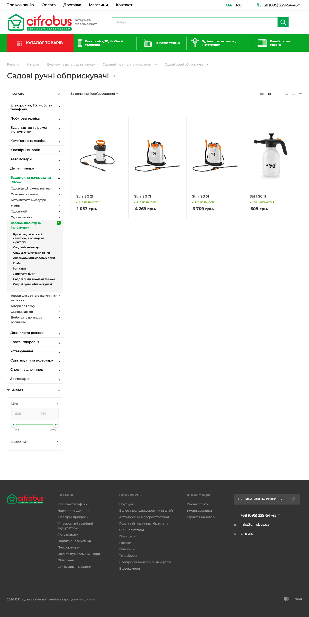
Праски (125, 543)
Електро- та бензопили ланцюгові (145, 562)
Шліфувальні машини (74, 566)
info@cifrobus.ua (255, 524)
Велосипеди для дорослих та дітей (146, 510)
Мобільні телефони (72, 504)
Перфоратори (68, 547)
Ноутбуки (126, 504)
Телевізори (128, 555)
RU (239, 5)
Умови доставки (199, 510)
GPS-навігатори (131, 530)
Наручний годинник (73, 510)
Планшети (127, 536)
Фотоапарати (67, 534)
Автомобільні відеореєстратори (144, 517)
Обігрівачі (65, 560)
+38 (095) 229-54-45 (258, 515)
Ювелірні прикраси (72, 517)
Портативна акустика (74, 541)
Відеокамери (129, 568)
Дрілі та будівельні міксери (78, 554)
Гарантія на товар (201, 517)
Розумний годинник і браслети (143, 523)
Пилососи (127, 549)
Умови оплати (198, 504)
